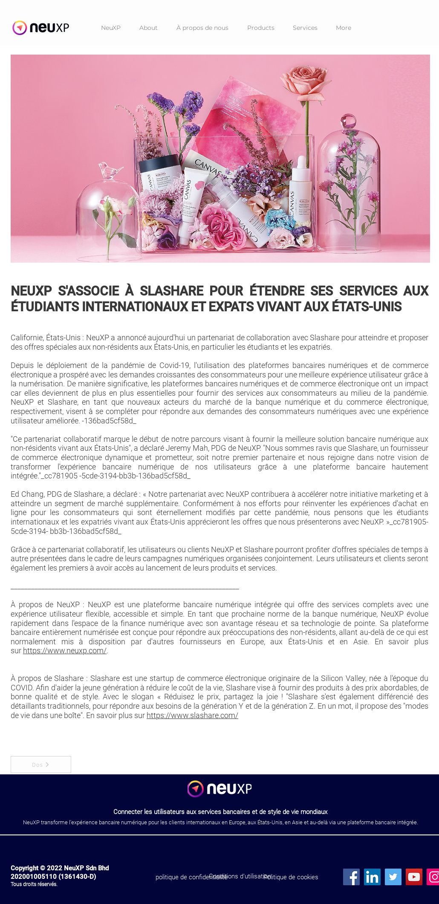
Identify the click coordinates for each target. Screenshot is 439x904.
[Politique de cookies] (291, 877)
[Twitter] (393, 877)
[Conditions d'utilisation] (240, 876)
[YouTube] (414, 877)
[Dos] (41, 764)
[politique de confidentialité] (192, 877)
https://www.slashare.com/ (192, 715)
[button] (260, 28)
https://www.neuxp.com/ (65, 650)
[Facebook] (351, 877)
